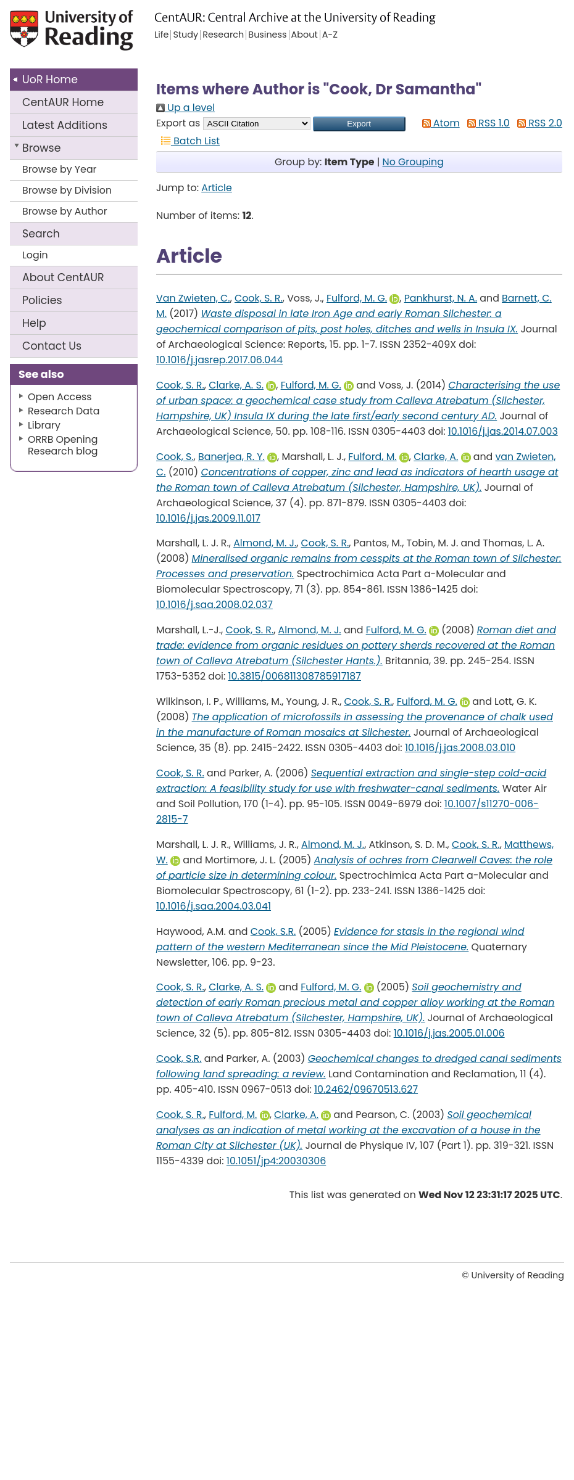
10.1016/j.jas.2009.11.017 (208, 518)
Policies (42, 300)
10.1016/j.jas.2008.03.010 (460, 748)
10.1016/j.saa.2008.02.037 (214, 605)
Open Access (60, 397)
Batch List (188, 141)
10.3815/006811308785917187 (294, 676)
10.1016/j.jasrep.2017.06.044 (219, 360)
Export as (178, 123)
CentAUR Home (63, 102)
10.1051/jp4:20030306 (276, 1161)
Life (161, 35)
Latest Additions (64, 125)
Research (223, 35)
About (63, 277)
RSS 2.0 (537, 123)
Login (35, 255)
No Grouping (413, 162)
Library (44, 425)
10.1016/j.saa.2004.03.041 (213, 906)
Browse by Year (59, 169)
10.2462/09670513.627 (366, 1089)
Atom (438, 123)
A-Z (330, 35)
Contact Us (51, 346)
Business (267, 35)
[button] (359, 124)
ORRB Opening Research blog (63, 445)
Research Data (63, 411)
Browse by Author (64, 211)
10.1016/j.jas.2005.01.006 (449, 1033)
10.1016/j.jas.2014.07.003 (503, 431)
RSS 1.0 (486, 123)
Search (41, 233)
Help (34, 323)
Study (185, 35)
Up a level (185, 108)
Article (216, 188)
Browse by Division (67, 190)
